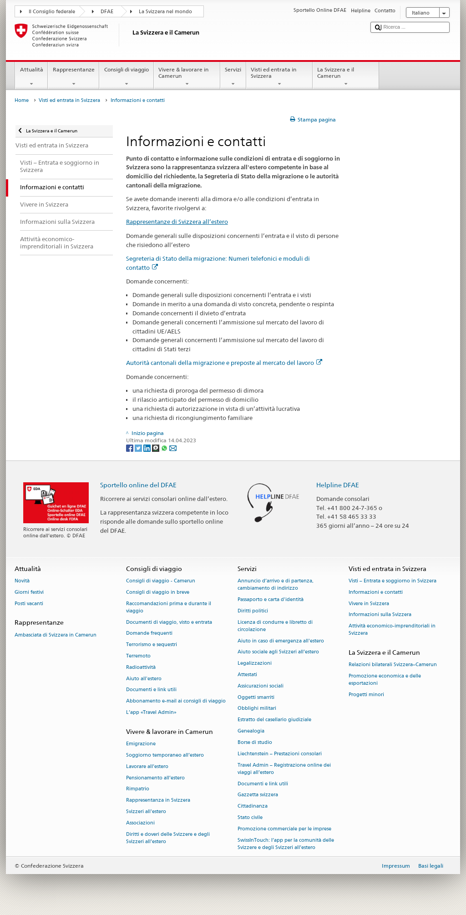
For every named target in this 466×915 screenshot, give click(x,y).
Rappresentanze (73, 77)
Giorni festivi (29, 592)
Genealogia (251, 731)
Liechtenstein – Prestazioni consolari (280, 754)
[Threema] (156, 447)
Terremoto (138, 656)
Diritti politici (253, 611)
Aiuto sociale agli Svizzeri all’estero (278, 652)
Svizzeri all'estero (146, 811)
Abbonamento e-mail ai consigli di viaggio (176, 701)
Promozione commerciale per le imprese (284, 829)
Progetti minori (366, 695)
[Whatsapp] (165, 447)
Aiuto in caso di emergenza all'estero (281, 641)
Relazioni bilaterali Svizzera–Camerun (393, 665)
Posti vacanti (29, 604)
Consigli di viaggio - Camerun (160, 581)
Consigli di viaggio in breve (157, 592)
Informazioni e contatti (376, 592)
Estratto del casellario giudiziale (274, 720)
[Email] (173, 447)
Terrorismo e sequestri (151, 645)
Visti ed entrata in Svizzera (279, 77)
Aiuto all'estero (144, 679)
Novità (22, 581)
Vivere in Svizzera (369, 604)
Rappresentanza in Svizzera (158, 801)
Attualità (31, 77)
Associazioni (140, 823)
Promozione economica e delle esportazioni (385, 680)
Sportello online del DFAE (138, 485)
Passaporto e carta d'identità (271, 599)
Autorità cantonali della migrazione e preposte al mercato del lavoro (224, 362)
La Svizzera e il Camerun (346, 77)
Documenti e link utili (151, 690)
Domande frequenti (149, 634)
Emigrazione (141, 744)
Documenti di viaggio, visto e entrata (169, 622)
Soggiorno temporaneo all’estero (165, 755)
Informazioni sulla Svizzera (380, 615)
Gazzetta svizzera (258, 795)
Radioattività (141, 667)
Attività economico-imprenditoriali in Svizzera (392, 630)
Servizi (233, 77)
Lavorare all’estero (147, 766)
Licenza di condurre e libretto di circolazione (275, 625)
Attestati (247, 674)
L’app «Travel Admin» (151, 713)
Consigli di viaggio (126, 77)
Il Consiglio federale (52, 12)
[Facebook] (130, 447)
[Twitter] (139, 447)
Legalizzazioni (255, 664)
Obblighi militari (257, 709)
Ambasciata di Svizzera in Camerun (55, 635)
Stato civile (250, 817)
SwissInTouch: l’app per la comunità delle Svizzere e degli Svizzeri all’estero (286, 843)
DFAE (107, 12)
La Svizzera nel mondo (165, 12)
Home (22, 100)
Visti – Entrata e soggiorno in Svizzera (392, 581)
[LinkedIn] (147, 447)
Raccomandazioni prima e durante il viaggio (168, 607)
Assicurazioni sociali (261, 686)
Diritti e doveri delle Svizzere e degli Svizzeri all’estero (168, 837)
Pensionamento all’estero (155, 778)
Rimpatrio (137, 789)
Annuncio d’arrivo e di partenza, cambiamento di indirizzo (276, 584)
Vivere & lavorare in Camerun (187, 77)
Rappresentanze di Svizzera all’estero (177, 221)
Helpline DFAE (337, 485)
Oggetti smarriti (256, 697)
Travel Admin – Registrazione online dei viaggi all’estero (284, 768)
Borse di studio (255, 742)
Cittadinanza (253, 806)
